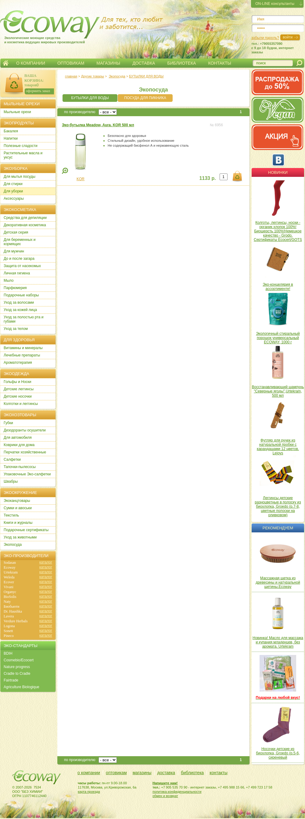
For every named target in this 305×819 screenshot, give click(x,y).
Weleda (9, 577)
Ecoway (10, 567)
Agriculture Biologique (21, 687)
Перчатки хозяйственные (25, 452)
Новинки (278, 172)
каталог (45, 562)
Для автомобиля (18, 437)
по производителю (79, 112)
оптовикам (116, 772)
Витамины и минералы (23, 348)
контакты (219, 772)
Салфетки (12, 459)
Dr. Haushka (13, 611)
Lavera (9, 616)
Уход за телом (16, 329)
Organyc (10, 592)
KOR (80, 179)
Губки (8, 423)
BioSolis (10, 597)
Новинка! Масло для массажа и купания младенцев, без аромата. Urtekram (278, 642)
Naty (7, 601)
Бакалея (11, 131)
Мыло (8, 280)
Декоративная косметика (25, 225)
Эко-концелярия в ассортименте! (278, 286)
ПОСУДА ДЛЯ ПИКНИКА (145, 98)
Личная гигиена (17, 273)
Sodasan (10, 562)
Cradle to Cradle (17, 673)
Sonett (8, 631)
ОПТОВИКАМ (70, 63)
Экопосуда (117, 76)
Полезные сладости (21, 146)
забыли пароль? (265, 38)
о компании (88, 772)
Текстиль (11, 515)
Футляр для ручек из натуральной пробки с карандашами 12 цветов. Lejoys (278, 446)
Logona (9, 626)
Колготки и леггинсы (21, 404)
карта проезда (89, 791)
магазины (142, 772)
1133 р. (207, 178)
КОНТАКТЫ (219, 63)
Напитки (11, 138)
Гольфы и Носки (17, 382)
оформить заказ (38, 91)
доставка (166, 772)
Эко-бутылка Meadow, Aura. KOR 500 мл (98, 125)
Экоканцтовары (17, 501)
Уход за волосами (19, 302)
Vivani (8, 587)
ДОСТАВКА (143, 63)
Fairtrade (11, 680)
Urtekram (11, 572)
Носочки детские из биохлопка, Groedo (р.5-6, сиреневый (278, 753)
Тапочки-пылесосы (20, 467)
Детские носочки (18, 396)
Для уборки (13, 191)
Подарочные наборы (21, 295)
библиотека (192, 772)
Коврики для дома (19, 445)
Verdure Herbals (15, 621)
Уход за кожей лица (20, 310)
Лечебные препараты (22, 355)
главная (71, 76)
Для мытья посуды (19, 176)
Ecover (9, 582)
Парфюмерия (15, 288)
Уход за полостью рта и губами (24, 319)
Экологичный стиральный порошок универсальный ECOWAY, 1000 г (278, 337)
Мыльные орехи (17, 112)
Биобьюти (11, 606)
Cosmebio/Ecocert (19, 660)
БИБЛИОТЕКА (181, 63)
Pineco (9, 636)
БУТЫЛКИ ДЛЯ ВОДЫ (146, 76)
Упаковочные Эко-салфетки (27, 474)
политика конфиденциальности (176, 791)
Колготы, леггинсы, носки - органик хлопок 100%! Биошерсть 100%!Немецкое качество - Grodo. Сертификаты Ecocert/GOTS (278, 231)
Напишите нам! (165, 783)
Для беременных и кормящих (20, 242)
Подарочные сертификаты (26, 530)
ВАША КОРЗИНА (33, 78)
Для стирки (13, 184)
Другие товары (92, 76)
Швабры (11, 481)
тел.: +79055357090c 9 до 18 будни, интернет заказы (272, 48)
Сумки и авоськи (18, 508)
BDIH (8, 653)
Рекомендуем (278, 528)
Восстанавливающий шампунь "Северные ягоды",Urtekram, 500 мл (278, 391)
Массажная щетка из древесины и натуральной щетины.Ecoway (278, 582)
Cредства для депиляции (25, 218)
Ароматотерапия (18, 362)
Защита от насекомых (22, 266)
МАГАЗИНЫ (108, 63)
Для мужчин (14, 251)
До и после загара (19, 258)
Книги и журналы (18, 522)
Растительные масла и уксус (23, 155)
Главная (5, 63)
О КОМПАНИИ (30, 63)
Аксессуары (14, 198)
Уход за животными (20, 537)
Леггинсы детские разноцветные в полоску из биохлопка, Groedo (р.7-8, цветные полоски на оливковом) (278, 506)
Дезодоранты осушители (25, 430)
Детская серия (16, 232)
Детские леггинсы (19, 389)
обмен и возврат (165, 796)
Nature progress (17, 667)
